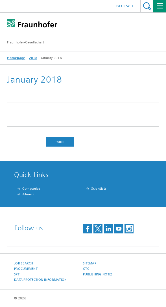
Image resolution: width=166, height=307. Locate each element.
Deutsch (124, 6)
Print (59, 142)
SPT (16, 274)
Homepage (16, 58)
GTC (86, 269)
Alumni (28, 194)
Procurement (26, 269)
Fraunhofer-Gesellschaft (25, 42)
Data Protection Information (40, 280)
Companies (31, 189)
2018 (33, 58)
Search (147, 6)
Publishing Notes (98, 274)
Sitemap (89, 263)
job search (23, 263)
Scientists (98, 189)
